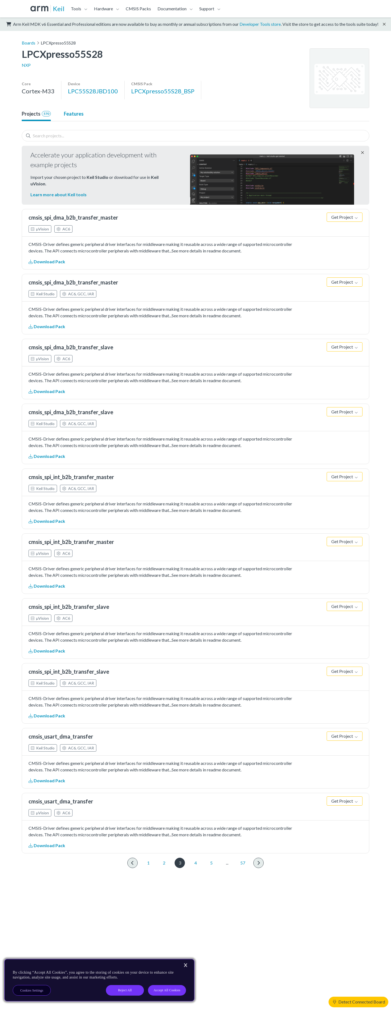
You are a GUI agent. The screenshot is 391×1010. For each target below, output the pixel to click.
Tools (76, 8)
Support (206, 8)
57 (242, 862)
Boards (28, 42)
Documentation (172, 8)
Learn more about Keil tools (58, 194)
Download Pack (47, 261)
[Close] (185, 965)
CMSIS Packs (138, 8)
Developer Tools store (260, 24)
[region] (99, 980)
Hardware (103, 8)
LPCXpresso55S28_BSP (162, 91)
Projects (36, 114)
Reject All (125, 990)
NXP (26, 65)
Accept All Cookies (167, 990)
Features (74, 114)
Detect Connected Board (359, 1001)
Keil (58, 8)
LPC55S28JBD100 (93, 91)
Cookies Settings (31, 990)
